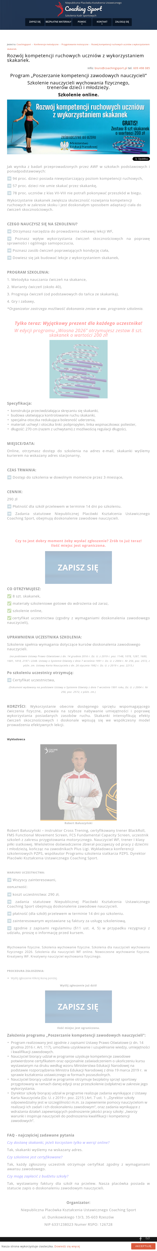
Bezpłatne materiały (58, 21)
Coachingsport (24, 44)
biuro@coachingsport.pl (111, 68)
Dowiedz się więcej (67, 1246)
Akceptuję (143, 1246)
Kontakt (102, 21)
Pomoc (82, 21)
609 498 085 (141, 68)
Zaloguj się (122, 21)
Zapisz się (34, 21)
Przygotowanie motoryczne (75, 44)
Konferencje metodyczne (46, 44)
